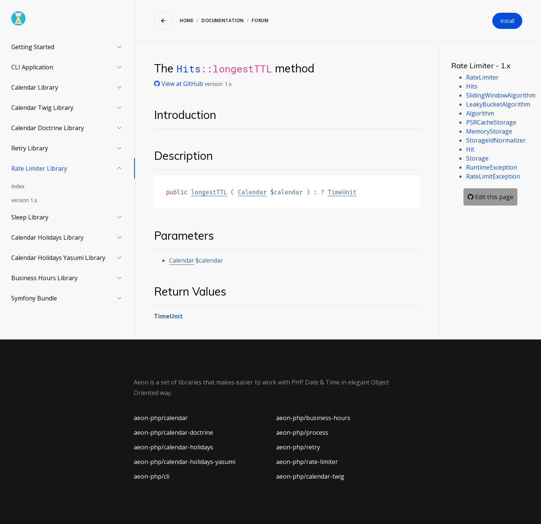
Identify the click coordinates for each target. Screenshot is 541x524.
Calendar (252, 192)
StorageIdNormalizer (496, 140)
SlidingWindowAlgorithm (500, 95)
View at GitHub (179, 84)
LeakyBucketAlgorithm (498, 104)
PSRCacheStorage (491, 122)
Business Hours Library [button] (44, 278)
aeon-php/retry (298, 447)
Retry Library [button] (29, 148)
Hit (470, 149)
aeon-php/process (302, 432)
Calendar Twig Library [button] (42, 108)
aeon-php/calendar (161, 418)
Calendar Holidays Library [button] (47, 237)
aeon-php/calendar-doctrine (173, 432)
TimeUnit (342, 192)
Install (507, 20)
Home (186, 20)
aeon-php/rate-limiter (307, 462)
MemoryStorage (489, 131)
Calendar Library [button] (34, 87)
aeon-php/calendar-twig (310, 476)
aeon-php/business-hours (313, 418)
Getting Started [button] (32, 47)
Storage (477, 158)
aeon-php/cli (151, 476)
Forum (260, 20)
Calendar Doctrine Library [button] (47, 128)
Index (17, 186)
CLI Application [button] (32, 67)
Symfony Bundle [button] (34, 298)
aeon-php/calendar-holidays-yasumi (184, 462)
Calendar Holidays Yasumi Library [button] (58, 258)
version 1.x (24, 200)
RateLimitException (493, 176)
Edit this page (490, 197)
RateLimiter (482, 77)
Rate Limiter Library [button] (39, 168)
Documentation (223, 20)
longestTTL (209, 192)
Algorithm (480, 113)
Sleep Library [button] (29, 217)
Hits (188, 68)
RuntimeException (491, 167)
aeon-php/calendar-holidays (173, 447)
